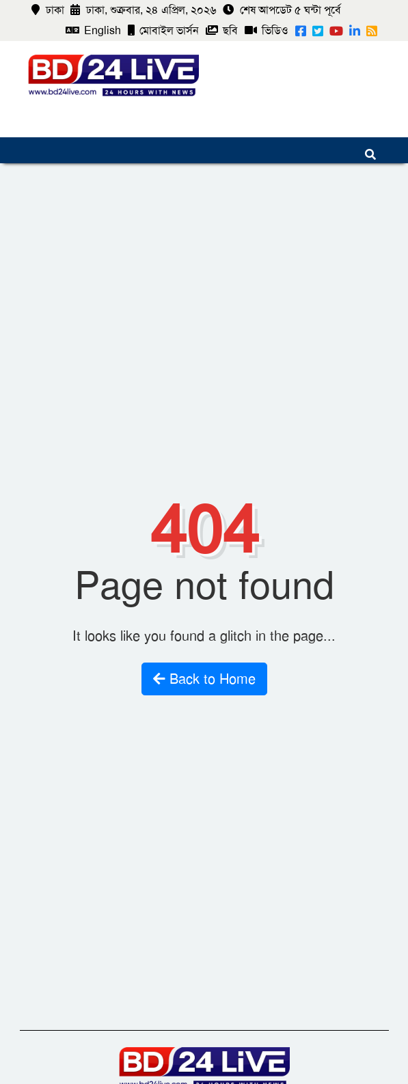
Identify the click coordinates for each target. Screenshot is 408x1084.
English (93, 30)
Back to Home (204, 679)
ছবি (222, 30)
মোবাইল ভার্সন (163, 30)
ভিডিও (266, 30)
